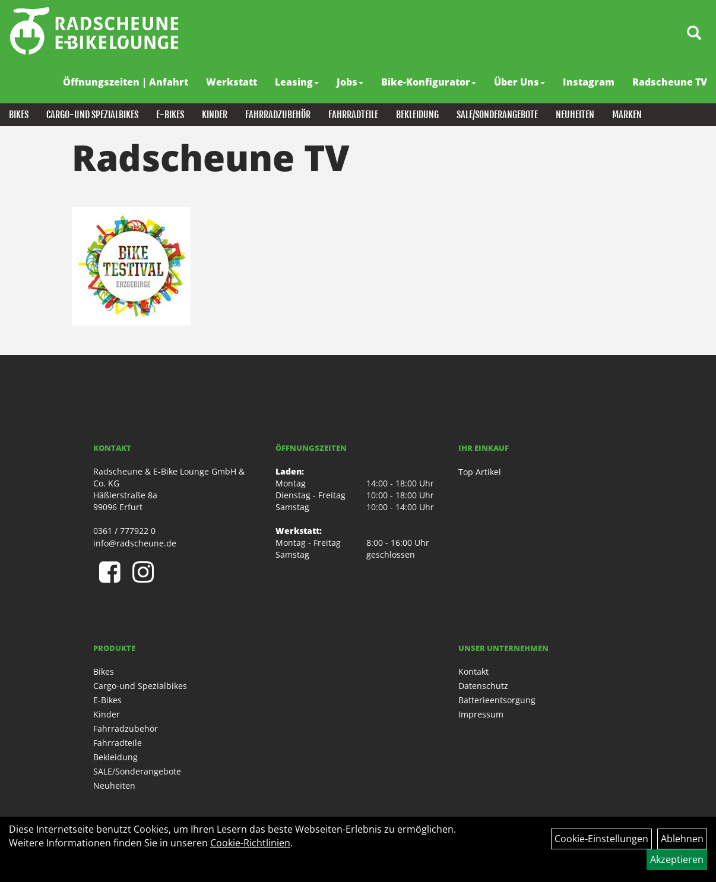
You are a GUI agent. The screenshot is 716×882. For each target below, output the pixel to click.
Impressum (480, 714)
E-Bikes (170, 115)
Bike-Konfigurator (428, 81)
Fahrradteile (353, 115)
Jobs (350, 81)
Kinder (214, 115)
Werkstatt (231, 81)
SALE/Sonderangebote (497, 115)
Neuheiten (575, 115)
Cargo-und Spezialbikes (92, 115)
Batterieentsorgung (497, 700)
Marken (627, 115)
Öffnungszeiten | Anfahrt (125, 81)
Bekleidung (417, 115)
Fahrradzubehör (278, 115)
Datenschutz (483, 685)
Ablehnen (682, 838)
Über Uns (519, 81)
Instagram (588, 81)
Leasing (297, 81)
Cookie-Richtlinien (250, 842)
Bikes (18, 115)
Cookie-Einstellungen (601, 838)
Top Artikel (479, 472)
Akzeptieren (677, 859)
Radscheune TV (669, 81)
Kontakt (473, 671)
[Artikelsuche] (694, 33)
